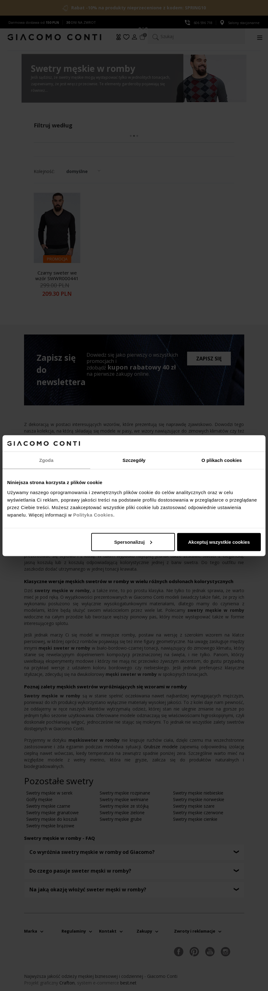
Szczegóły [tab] (133, 460)
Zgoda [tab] (46, 460)
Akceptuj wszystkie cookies (219, 541)
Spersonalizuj (133, 541)
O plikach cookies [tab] (221, 460)
